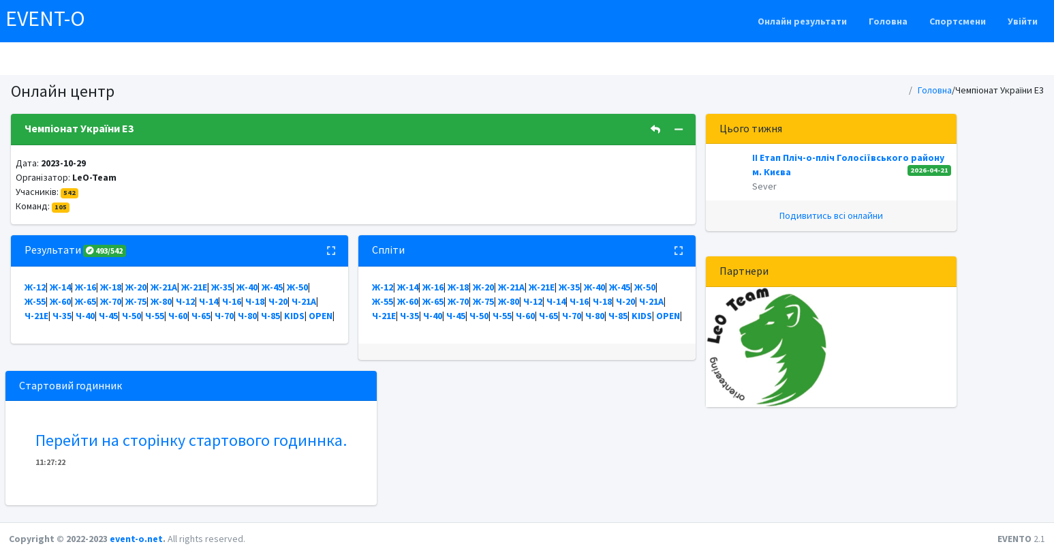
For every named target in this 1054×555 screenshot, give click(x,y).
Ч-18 (254, 301)
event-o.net (136, 538)
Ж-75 (135, 301)
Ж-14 (60, 287)
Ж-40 (247, 287)
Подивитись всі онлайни (831, 215)
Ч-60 (177, 316)
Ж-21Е (194, 287)
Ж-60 (60, 301)
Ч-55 (154, 316)
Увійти (1023, 21)
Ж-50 (297, 287)
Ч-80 (247, 316)
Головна (888, 21)
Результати (76, 249)
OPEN (320, 316)
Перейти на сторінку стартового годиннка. (191, 440)
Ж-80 (161, 301)
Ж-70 (110, 301)
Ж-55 (35, 301)
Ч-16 (231, 301)
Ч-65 (201, 316)
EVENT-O (45, 18)
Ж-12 (35, 287)
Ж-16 (85, 287)
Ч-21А (304, 301)
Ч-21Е (36, 316)
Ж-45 (272, 287)
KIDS (294, 316)
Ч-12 (185, 301)
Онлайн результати (802, 21)
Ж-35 (221, 287)
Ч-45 (108, 316)
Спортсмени (957, 21)
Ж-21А (164, 287)
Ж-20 (135, 287)
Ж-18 (110, 287)
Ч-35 (62, 316)
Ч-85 (270, 316)
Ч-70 (224, 316)
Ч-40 (85, 316)
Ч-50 (131, 316)
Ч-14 (208, 301)
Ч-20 (278, 301)
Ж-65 (85, 301)
